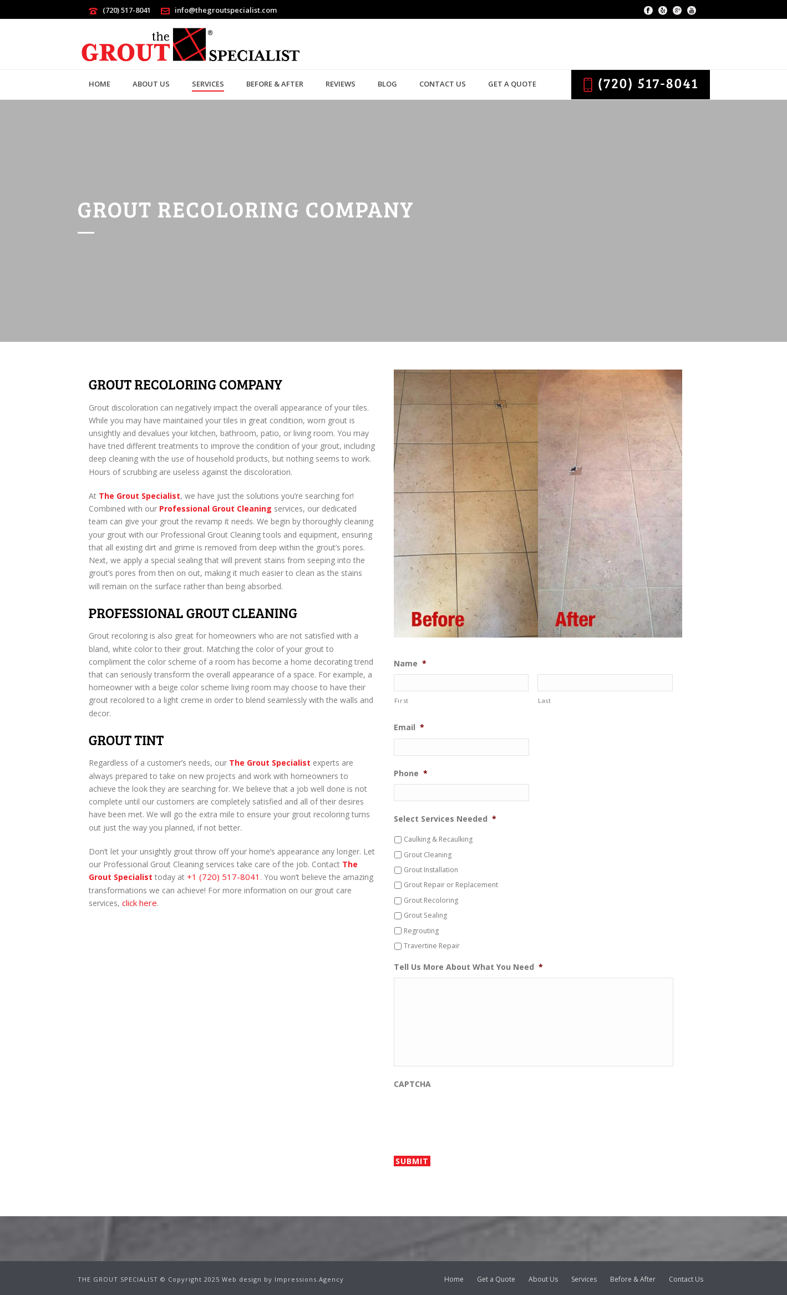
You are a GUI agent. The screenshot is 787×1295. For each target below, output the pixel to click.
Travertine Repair (432, 945)
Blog (387, 84)
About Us (151, 84)
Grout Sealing (425, 915)
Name (410, 664)
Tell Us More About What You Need (468, 967)
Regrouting (421, 930)
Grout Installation (431, 869)
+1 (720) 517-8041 (223, 876)
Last (544, 700)
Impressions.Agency (309, 1279)
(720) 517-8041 (127, 10)
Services (208, 84)
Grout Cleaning (427, 854)
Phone (411, 773)
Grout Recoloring (431, 900)
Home (99, 84)
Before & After (274, 84)
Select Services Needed (445, 819)
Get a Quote (512, 84)
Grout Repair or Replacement (451, 884)
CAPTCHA (412, 1084)
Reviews (341, 84)
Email (409, 727)
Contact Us (442, 84)
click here (139, 902)
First (401, 700)
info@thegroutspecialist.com (226, 10)
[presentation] (478, 1116)
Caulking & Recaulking (438, 839)
